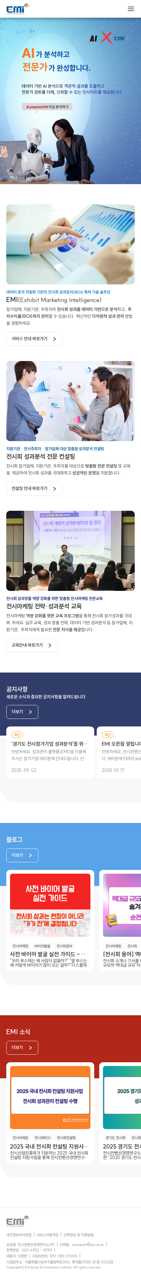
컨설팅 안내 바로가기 (29, 488)
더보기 (17, 711)
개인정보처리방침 (18, 1234)
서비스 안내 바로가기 (29, 338)
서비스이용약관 (47, 1234)
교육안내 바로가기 (27, 645)
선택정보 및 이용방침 (78, 1234)
